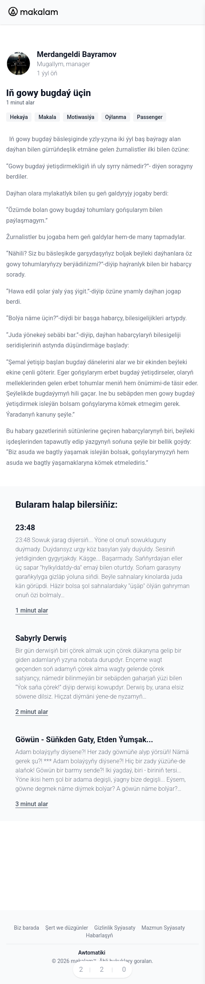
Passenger (150, 117)
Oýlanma (115, 117)
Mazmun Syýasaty (163, 928)
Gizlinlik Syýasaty (115, 928)
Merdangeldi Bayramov (76, 54)
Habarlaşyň (99, 935)
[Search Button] (170, 12)
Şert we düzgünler (66, 928)
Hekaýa (19, 117)
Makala (47, 117)
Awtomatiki (92, 953)
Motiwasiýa (80, 117)
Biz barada (26, 928)
